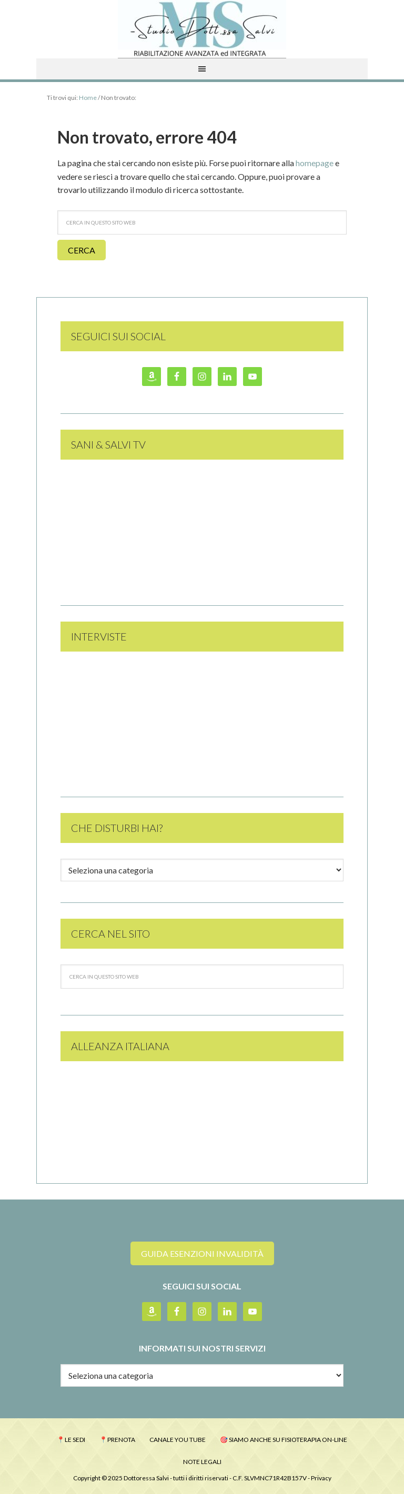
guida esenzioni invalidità (202, 1253)
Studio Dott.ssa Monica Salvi (202, 29)
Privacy (321, 1478)
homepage (315, 163)
